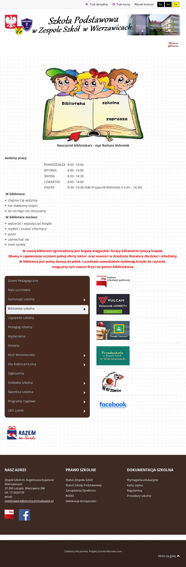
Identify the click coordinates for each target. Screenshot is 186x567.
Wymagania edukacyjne (142, 480)
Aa (160, 4)
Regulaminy (134, 490)
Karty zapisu (135, 485)
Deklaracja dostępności (81, 501)
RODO (70, 496)
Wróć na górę (169, 556)
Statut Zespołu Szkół (79, 480)
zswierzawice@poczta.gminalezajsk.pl (29, 501)
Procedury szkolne (139, 496)
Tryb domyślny (96, 4)
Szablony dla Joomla (76, 551)
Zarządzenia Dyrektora (80, 490)
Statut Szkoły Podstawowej (83, 485)
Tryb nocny (121, 4)
